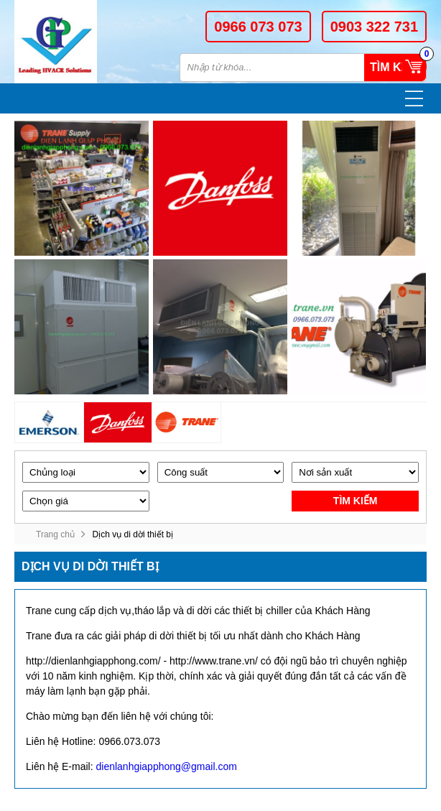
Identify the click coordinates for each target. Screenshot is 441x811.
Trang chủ (55, 534)
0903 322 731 (374, 26)
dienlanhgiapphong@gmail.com (166, 766)
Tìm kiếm (395, 67)
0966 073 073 (258, 26)
